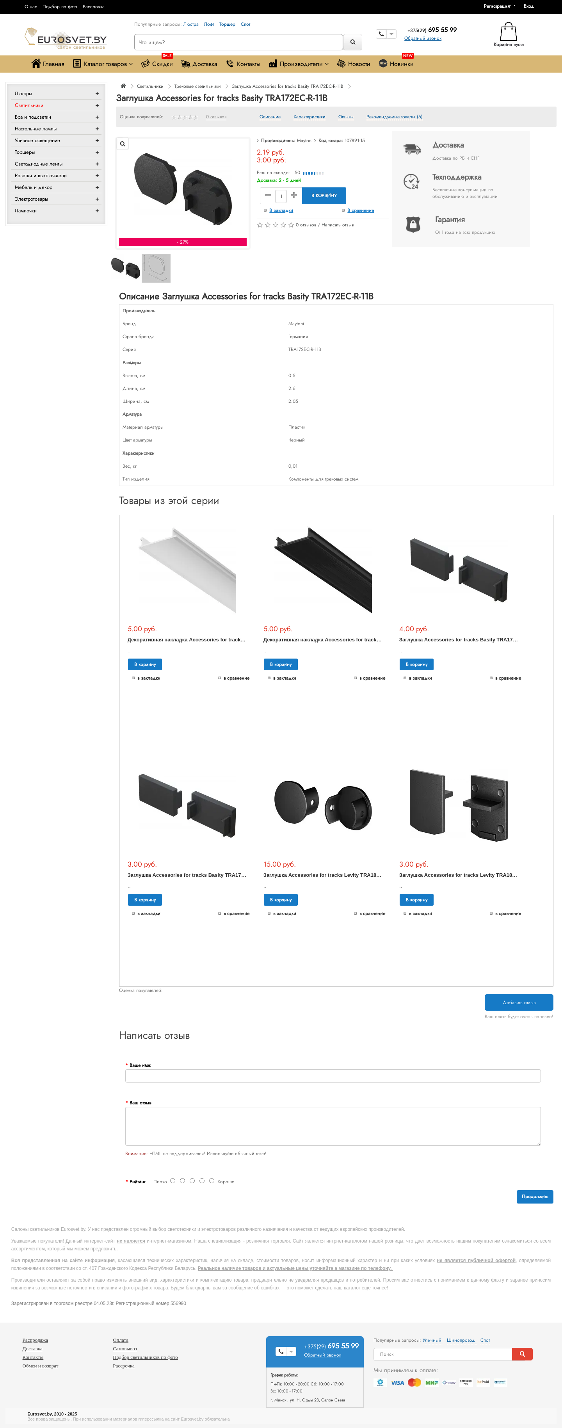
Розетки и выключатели (41, 175)
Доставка (199, 63)
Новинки (396, 61)
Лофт (209, 24)
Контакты (242, 63)
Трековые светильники (197, 86)
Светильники (29, 105)
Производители (298, 63)
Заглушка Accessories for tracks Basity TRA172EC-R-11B (287, 86)
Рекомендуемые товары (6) (394, 117)
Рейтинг (138, 1181)
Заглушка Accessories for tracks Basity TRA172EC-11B (195, 875)
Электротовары (31, 199)
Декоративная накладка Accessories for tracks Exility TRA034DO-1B (347, 640)
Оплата (120, 1340)
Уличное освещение (37, 140)
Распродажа (35, 1340)
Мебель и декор (33, 187)
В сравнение (360, 210)
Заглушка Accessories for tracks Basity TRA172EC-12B (466, 640)
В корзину (324, 195)
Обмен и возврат (41, 1366)
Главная (47, 63)
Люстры (23, 93)
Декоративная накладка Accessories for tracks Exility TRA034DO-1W (212, 640)
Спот (245, 24)
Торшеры (25, 152)
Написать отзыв (338, 224)
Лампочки (26, 210)
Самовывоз (125, 1348)
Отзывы (346, 117)
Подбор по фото (60, 6)
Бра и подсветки (33, 117)
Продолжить (535, 1196)
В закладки (281, 210)
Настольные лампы (36, 128)
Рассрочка (94, 6)
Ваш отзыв (140, 1102)
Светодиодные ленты (38, 163)
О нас (31, 6)
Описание (270, 117)
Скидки (156, 61)
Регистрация (497, 6)
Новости (353, 63)
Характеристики (309, 117)
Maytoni (305, 140)
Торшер (228, 24)
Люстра (191, 24)
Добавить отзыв (519, 1002)
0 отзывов (216, 117)
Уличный (433, 1340)
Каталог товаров (102, 63)
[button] (531, 6)
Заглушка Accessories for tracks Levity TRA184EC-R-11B (333, 875)
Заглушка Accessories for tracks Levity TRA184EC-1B (464, 875)
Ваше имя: (140, 1065)
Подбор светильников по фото (145, 1357)
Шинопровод (462, 1340)
